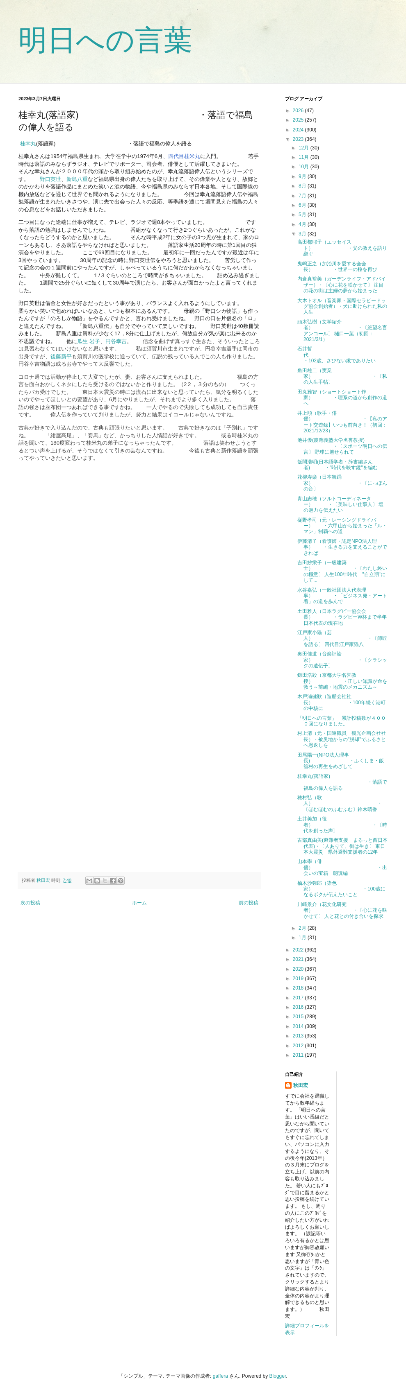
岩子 (94, 341)
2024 (299, 130)
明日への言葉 (105, 40)
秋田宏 (300, 1085)
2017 (299, 998)
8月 (303, 186)
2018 (299, 988)
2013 (299, 1036)
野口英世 (50, 179)
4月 (303, 224)
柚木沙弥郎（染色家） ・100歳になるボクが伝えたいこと (341, 889)
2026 (299, 110)
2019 (299, 978)
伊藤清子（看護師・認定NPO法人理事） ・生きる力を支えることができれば (342, 547)
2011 (299, 1055)
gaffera (220, 1376)
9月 (303, 176)
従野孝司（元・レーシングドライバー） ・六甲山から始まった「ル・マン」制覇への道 (342, 526)
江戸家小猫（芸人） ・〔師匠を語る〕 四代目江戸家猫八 (342, 638)
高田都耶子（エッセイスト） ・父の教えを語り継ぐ (342, 248)
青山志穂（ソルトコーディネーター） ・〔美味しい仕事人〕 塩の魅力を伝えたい (340, 504)
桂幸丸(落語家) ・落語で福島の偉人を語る (342, 782)
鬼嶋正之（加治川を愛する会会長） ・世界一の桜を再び (337, 266)
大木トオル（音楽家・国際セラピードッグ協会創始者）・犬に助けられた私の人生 (342, 306)
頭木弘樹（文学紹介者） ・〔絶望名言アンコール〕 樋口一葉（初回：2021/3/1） (342, 330)
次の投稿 (30, 903)
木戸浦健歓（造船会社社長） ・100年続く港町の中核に (341, 702)
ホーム (139, 903)
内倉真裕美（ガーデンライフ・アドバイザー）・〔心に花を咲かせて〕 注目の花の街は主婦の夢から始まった (341, 285)
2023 (299, 139)
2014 (299, 1026)
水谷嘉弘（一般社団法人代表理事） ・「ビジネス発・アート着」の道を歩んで (342, 596)
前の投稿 (248, 903)
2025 (299, 120)
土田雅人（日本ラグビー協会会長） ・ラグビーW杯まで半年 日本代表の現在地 (344, 617)
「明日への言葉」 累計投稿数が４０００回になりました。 (341, 721)
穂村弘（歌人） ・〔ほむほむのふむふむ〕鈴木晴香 (339, 803)
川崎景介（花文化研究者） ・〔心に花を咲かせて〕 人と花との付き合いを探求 (342, 910)
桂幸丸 (28, 143)
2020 (299, 969)
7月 (303, 196)
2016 (299, 1007)
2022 (299, 950)
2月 (303, 928)
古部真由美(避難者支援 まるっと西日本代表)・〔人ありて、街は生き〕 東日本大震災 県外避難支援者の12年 (342, 846)
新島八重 (77, 179)
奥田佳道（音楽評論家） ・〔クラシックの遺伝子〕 (342, 660)
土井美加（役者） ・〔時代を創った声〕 (342, 825)
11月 (304, 157)
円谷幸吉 (116, 341)
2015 (299, 1016)
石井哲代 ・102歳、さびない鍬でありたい (342, 355)
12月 (304, 148)
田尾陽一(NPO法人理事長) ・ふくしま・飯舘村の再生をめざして (340, 761)
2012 (299, 1046)
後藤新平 (61, 356)
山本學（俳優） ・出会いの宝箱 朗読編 (342, 867)
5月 (303, 214)
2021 (299, 959)
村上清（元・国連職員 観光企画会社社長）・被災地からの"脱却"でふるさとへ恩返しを (341, 739)
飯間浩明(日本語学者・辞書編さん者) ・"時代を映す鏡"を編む (337, 464)
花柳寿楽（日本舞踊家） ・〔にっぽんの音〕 (342, 483)
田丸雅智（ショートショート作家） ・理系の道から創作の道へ (342, 398)
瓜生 (83, 341)
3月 (303, 234)
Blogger (277, 1376)
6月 (303, 205)
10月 (304, 166)
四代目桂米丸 (184, 156)
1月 (303, 937)
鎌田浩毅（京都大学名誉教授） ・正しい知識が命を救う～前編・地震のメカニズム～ (342, 681)
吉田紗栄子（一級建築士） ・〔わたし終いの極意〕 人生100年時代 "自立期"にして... (342, 571)
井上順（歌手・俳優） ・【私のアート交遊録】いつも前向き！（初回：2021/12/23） (342, 422)
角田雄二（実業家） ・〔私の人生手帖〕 (342, 376)
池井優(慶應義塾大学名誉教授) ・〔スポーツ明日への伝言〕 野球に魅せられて (342, 446)
